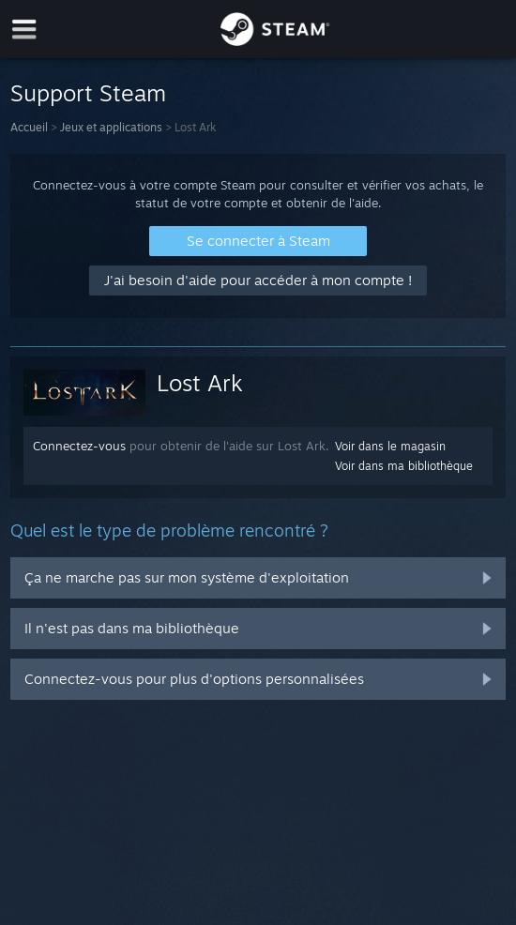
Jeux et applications (111, 127)
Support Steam (88, 93)
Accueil (29, 127)
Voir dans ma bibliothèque (404, 466)
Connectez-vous (79, 445)
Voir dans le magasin (390, 446)
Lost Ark (200, 383)
